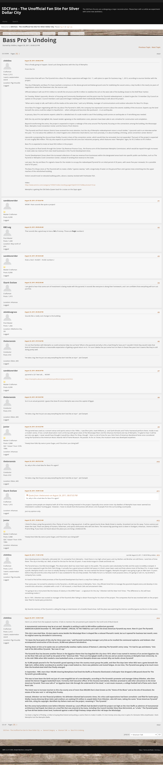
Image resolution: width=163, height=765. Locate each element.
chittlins (7, 60)
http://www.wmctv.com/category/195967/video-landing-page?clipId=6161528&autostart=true (60, 185)
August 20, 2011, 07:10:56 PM (34, 200)
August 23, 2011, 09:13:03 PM (34, 397)
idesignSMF (28, 750)
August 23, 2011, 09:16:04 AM (34, 256)
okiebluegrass (10, 312)
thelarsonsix (9, 341)
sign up (69, 27)
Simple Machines (19, 750)
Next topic (156, 47)
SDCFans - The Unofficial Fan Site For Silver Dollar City (40, 10)
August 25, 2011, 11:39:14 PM (34, 555)
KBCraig (7, 227)
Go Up (4, 725)
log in (62, 27)
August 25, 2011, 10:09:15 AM (34, 491)
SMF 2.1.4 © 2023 (7, 750)
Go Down (5, 53)
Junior (6, 426)
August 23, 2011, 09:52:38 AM (34, 282)
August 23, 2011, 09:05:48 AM (34, 227)
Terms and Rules (148, 750)
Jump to (126, 734)
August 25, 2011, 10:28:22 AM (34, 520)
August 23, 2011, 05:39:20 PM (34, 312)
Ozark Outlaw (10, 282)
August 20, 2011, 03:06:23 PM (34, 61)
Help (140, 750)
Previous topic (144, 47)
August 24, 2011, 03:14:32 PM (34, 427)
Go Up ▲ (158, 750)
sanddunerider (10, 200)
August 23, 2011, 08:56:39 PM (34, 370)
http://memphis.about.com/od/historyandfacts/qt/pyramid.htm (49, 379)
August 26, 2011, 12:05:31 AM (34, 618)
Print (159, 54)
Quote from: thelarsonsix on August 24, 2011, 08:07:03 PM (53, 495)
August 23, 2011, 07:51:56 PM (34, 341)
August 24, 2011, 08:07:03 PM (34, 461)
